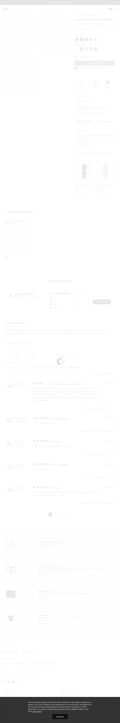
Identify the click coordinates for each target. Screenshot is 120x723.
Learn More (37, 711)
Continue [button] (60, 716)
